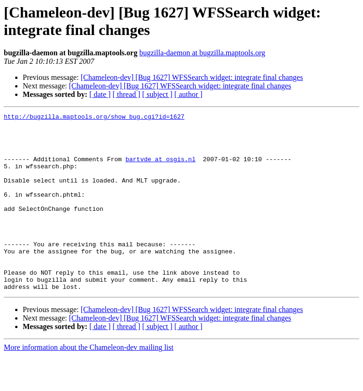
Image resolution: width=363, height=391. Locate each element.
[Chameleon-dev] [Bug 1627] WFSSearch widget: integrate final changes (192, 77)
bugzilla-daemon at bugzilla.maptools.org (202, 53)
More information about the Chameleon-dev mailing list (88, 383)
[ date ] (100, 94)
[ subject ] (157, 94)
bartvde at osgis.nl (160, 169)
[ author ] (188, 94)
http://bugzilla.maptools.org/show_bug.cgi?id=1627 (94, 117)
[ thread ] (126, 94)
